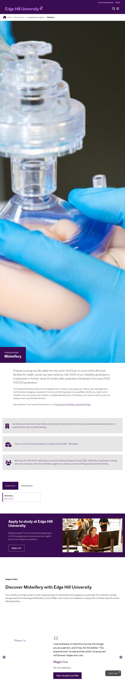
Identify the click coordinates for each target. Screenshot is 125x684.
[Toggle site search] (114, 8)
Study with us (19, 17)
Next (120, 657)
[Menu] (118, 8)
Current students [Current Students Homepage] (105, 2)
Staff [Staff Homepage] (117, 2)
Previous (3, 657)
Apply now (16, 548)
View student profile (67, 675)
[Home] (24, 9)
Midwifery (50, 17)
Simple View (10, 486)
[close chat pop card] (119, 671)
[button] (113, 673)
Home (9, 17)
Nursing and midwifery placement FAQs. (73, 404)
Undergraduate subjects (35, 17)
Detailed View (27, 486)
